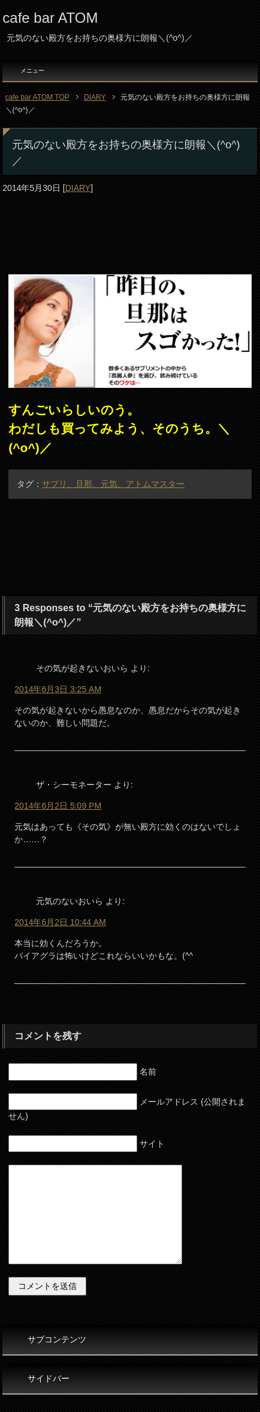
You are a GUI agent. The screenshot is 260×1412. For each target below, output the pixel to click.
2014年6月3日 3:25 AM (57, 689)
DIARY (78, 188)
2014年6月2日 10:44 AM (60, 922)
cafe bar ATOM (50, 18)
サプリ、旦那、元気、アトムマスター (113, 484)
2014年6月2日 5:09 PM (57, 805)
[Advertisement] (130, 222)
